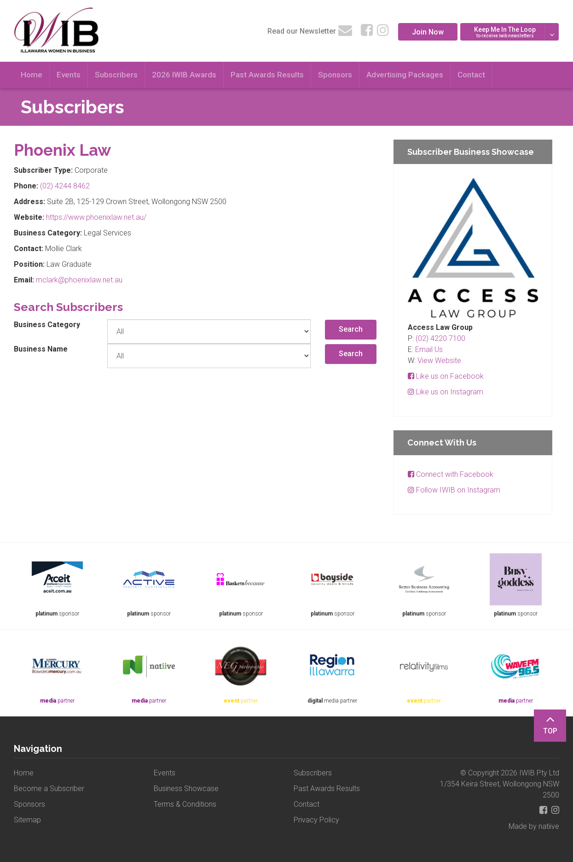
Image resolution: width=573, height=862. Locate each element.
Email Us (429, 349)
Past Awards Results (267, 74)
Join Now (428, 32)
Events (69, 74)
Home (31, 74)
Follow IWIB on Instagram (454, 490)
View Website (439, 360)
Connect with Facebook (450, 474)
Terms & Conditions (185, 804)
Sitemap (27, 819)
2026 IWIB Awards (184, 74)
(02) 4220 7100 (440, 338)
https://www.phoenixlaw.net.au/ (96, 217)
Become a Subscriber (49, 788)
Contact (471, 74)
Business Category (47, 324)
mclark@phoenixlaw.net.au (79, 280)
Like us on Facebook (446, 376)
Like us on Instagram (445, 391)
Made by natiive (534, 826)
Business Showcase (186, 788)
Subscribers (116, 74)
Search (351, 329)
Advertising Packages (404, 74)
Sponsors (335, 74)
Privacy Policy (316, 819)
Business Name (41, 349)
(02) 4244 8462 (65, 186)
